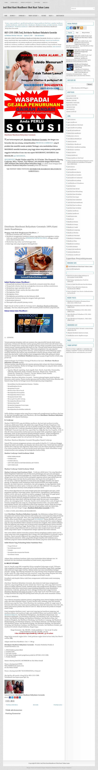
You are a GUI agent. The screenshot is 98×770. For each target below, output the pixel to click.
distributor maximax (73, 149)
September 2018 (71, 102)
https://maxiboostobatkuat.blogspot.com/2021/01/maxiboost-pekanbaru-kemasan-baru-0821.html (80, 162)
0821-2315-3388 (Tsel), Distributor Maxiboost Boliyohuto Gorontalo (30, 32)
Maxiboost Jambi (72, 227)
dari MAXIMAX (19, 156)
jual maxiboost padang (74, 180)
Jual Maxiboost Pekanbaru (75, 183)
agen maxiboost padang (74, 127)
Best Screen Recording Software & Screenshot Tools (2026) (78, 276)
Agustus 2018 (70, 105)
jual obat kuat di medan (74, 194)
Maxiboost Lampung (73, 230)
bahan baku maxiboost (74, 133)
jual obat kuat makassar (74, 199)
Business (13, 15)
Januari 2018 (70, 111)
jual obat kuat (71, 186)
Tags (77, 32)
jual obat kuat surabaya (74, 205)
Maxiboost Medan (72, 232)
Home (6, 2)
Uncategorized (60, 16)
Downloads (15, 2)
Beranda (35, 705)
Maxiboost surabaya (73, 244)
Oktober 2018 (70, 100)
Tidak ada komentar (39, 35)
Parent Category (27, 2)
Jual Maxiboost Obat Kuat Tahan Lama (80, 266)
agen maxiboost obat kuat (75, 125)
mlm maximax (57, 46)
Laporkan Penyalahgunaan (79, 258)
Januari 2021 (70, 96)
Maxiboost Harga (41, 25)
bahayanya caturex (73, 136)
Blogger (85, 88)
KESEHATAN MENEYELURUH (36, 238)
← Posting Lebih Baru (11, 705)
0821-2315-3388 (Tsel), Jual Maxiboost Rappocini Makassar (83, 51)
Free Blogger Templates (65, 767)
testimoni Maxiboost (73, 252)
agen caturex (71, 119)
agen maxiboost (15, 23)
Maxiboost (31, 25)
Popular (70, 32)
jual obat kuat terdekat (74, 208)
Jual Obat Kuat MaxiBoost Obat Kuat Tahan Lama (26, 7)
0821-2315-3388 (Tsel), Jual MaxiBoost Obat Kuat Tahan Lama (83, 37)
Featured (37, 2)
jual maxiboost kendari (74, 175)
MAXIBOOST (9, 160)
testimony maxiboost (21, 26)
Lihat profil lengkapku (73, 269)
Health (46, 2)
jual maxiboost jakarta (74, 172)
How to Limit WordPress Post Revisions (79, 284)
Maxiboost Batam (72, 222)
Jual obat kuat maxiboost (74, 202)
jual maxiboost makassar (74, 177)
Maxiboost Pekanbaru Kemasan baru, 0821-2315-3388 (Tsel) (82, 65)
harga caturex (71, 152)
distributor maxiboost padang (76, 147)
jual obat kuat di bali (73, 188)
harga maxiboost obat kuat (42, 23)
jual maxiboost (71, 169)
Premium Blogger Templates (43, 767)
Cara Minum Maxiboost (74, 138)
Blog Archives (86, 32)
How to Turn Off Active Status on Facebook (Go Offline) (77, 287)
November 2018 (71, 98)
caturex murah (71, 141)
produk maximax (52, 25)
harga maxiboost (72, 155)
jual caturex (71, 166)
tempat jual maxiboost (52, 40)
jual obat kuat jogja (73, 197)
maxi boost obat (23, 25)
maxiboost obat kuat (73, 235)
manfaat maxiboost (11, 25)
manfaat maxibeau (56, 23)
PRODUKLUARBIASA (44, 143)
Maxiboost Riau (72, 241)
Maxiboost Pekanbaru (74, 238)
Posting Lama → (58, 705)
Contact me (81, 350)
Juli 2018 (69, 107)
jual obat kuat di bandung (74, 191)
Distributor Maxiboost (74, 144)
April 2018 (69, 109)
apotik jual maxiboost (27, 23)
